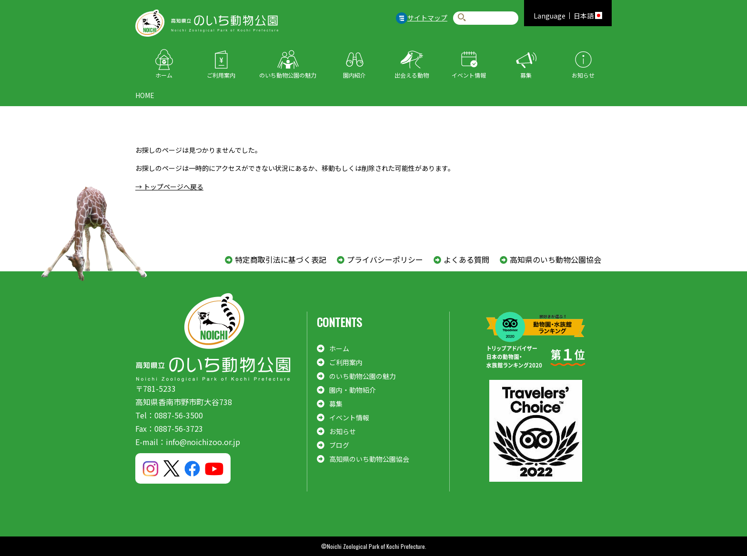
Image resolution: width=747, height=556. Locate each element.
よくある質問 (466, 259)
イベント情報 (469, 75)
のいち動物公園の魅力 (287, 75)
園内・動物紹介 (352, 390)
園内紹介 (354, 75)
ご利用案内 (221, 75)
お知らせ (583, 75)
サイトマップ (427, 17)
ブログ (339, 445)
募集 (526, 75)
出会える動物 (411, 75)
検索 (462, 17)
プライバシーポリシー (385, 259)
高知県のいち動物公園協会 (555, 259)
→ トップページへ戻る (169, 186)
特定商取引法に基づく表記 (280, 259)
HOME (144, 95)
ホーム (163, 75)
